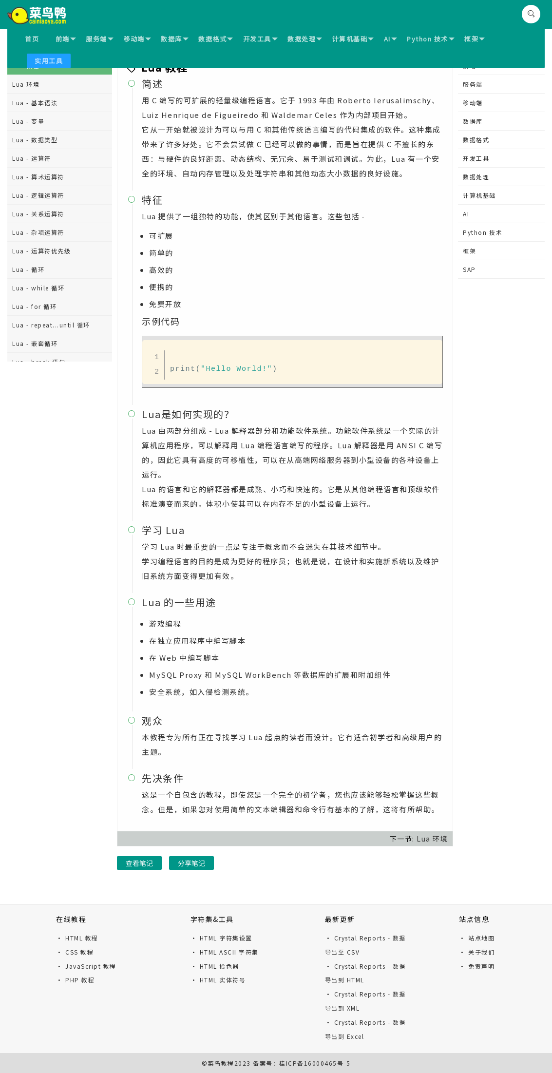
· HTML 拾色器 (214, 966)
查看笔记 (139, 863)
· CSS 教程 (75, 952)
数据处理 (304, 38)
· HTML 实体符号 (218, 980)
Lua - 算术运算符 (38, 176)
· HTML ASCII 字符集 (224, 952)
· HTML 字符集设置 (221, 938)
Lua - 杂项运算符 (38, 232)
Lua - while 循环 (38, 288)
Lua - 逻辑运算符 (38, 195)
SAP (469, 269)
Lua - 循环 (28, 269)
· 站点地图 (477, 938)
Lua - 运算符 (31, 158)
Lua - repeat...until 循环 (51, 325)
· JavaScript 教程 (86, 966)
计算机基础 (353, 38)
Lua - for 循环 (34, 306)
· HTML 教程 (77, 938)
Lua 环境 (25, 84)
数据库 (175, 38)
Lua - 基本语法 (34, 102)
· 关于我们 (477, 952)
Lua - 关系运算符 (38, 214)
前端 (66, 38)
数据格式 (215, 38)
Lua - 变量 (28, 121)
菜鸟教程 (221, 1063)
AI (390, 38)
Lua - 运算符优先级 (41, 251)
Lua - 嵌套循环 (34, 343)
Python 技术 (431, 38)
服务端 (100, 38)
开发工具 (260, 38)
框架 (474, 38)
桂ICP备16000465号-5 (314, 1063)
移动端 (137, 38)
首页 (32, 38)
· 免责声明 (477, 966)
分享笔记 (191, 863)
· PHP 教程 (75, 980)
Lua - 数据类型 (34, 139)
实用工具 (49, 60)
